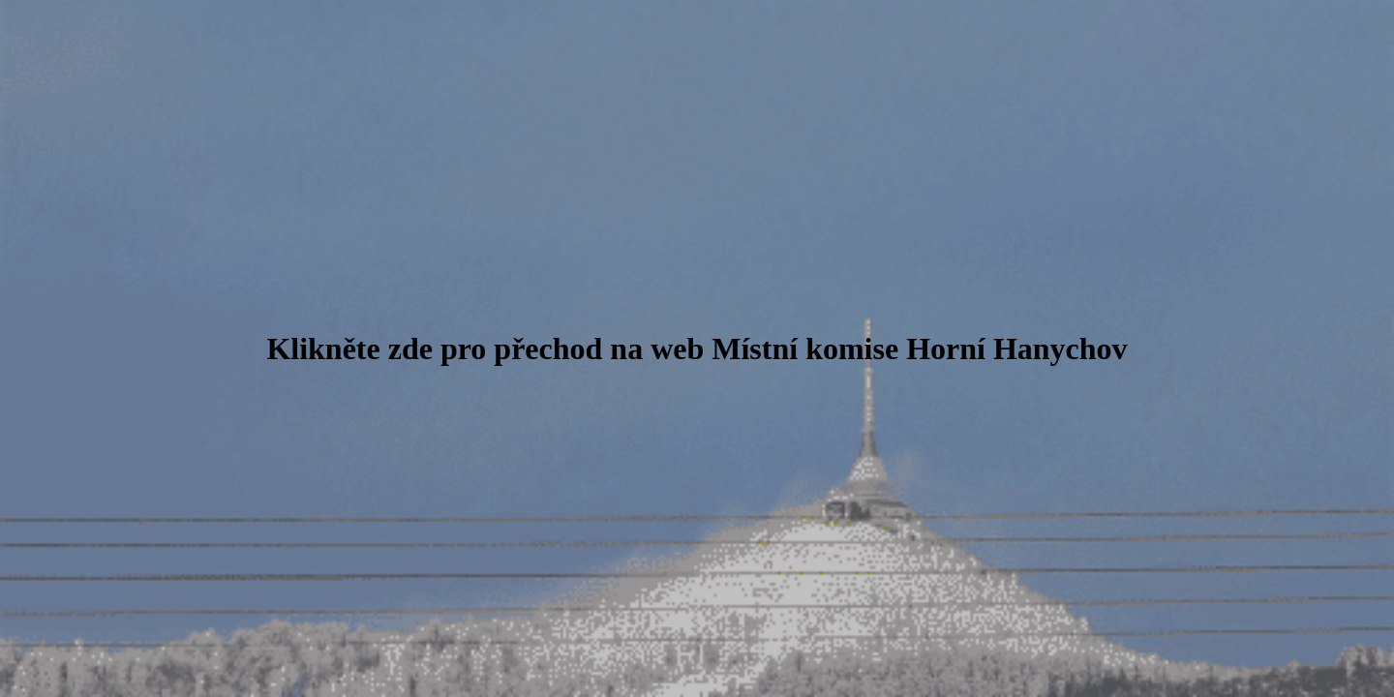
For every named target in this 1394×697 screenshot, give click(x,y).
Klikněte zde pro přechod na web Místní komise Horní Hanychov (696, 348)
